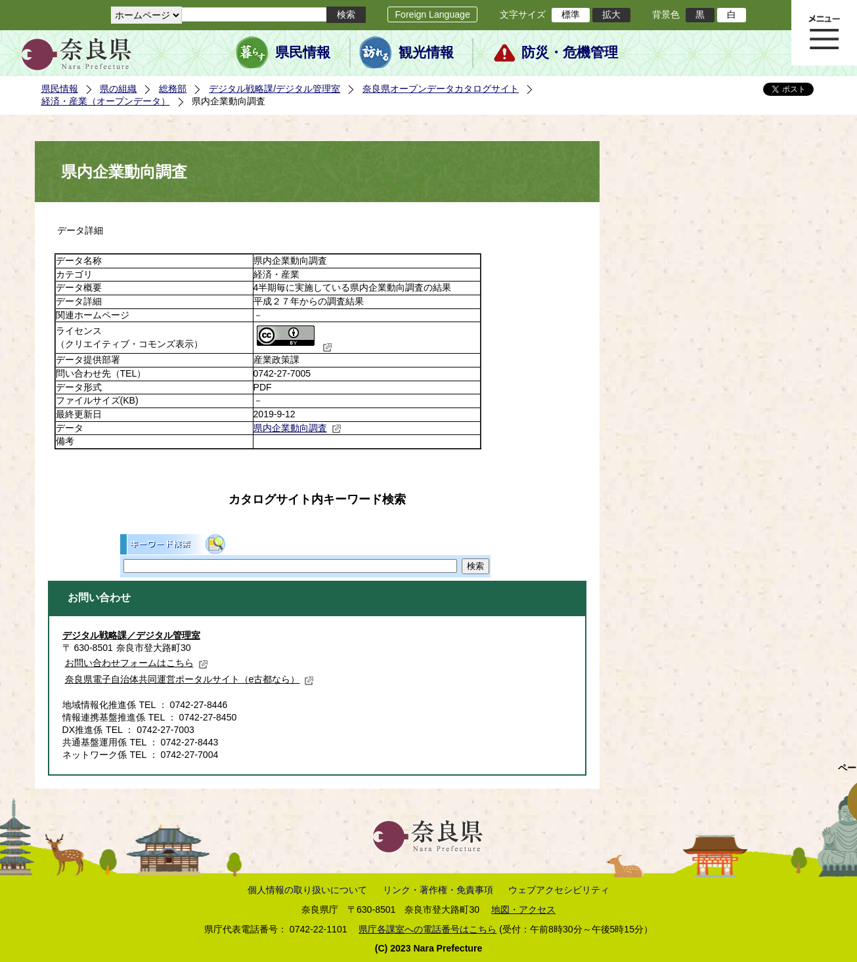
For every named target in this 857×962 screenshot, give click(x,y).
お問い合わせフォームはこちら (136, 663)
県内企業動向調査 (297, 428)
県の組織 (118, 88)
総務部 (173, 88)
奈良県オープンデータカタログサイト (441, 88)
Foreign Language (432, 14)
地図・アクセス (523, 909)
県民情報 (302, 52)
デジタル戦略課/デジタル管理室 (274, 88)
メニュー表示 (824, 33)
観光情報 (426, 52)
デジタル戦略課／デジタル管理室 (131, 635)
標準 (570, 14)
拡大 (611, 14)
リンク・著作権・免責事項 (438, 890)
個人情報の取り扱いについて (307, 890)
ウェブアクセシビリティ (558, 890)
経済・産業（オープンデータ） (105, 101)
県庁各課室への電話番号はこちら (427, 929)
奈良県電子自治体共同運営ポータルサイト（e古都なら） (190, 679)
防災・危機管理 (569, 52)
